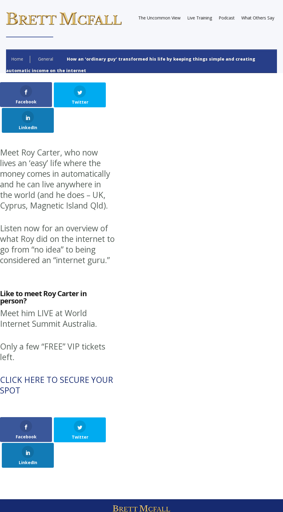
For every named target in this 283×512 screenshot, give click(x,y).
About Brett (86, 501)
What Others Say (257, 18)
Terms (181, 501)
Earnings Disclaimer (120, 501)
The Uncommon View (159, 18)
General (45, 59)
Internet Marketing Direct (174, 479)
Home (17, 59)
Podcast (227, 18)
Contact (200, 501)
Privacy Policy (157, 501)
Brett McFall (78, 469)
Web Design (93, 479)
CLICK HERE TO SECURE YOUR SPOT (56, 359)
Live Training (199, 18)
